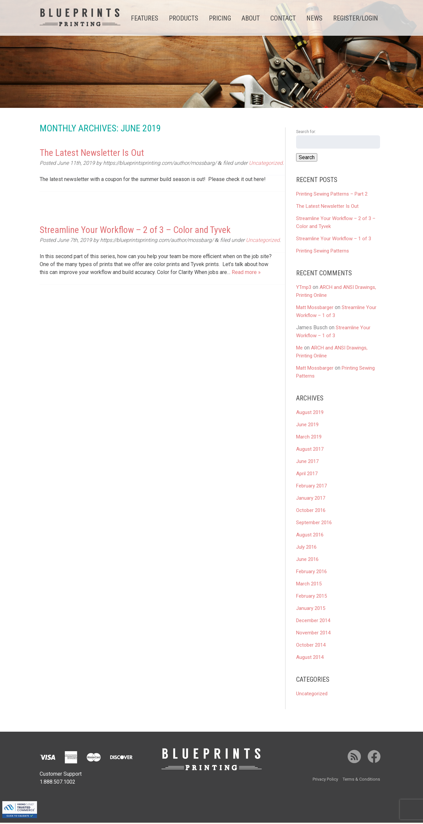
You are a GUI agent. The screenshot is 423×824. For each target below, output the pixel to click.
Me (299, 349)
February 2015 (311, 597)
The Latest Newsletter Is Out (92, 154)
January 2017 (310, 499)
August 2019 (310, 414)
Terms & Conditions (361, 780)
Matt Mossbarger (314, 309)
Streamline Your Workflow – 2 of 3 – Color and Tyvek (135, 231)
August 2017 (310, 450)
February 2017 (311, 487)
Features (144, 18)
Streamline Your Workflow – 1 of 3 (333, 240)
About (251, 18)
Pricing (220, 18)
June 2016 (307, 561)
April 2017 (307, 475)
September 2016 (314, 524)
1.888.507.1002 (57, 783)
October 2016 (311, 512)
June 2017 (307, 463)
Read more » (246, 274)
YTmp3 (303, 289)
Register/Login (355, 18)
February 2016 (311, 573)
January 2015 (310, 610)
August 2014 (310, 659)
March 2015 (309, 585)
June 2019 (307, 426)
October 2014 (311, 646)
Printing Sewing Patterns (322, 252)
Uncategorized (266, 164)
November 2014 (313, 634)
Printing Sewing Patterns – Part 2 (331, 195)
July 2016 (306, 548)
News (314, 18)
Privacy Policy (325, 780)
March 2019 (309, 438)
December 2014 (313, 622)
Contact (283, 18)
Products (183, 18)
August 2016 (310, 536)
